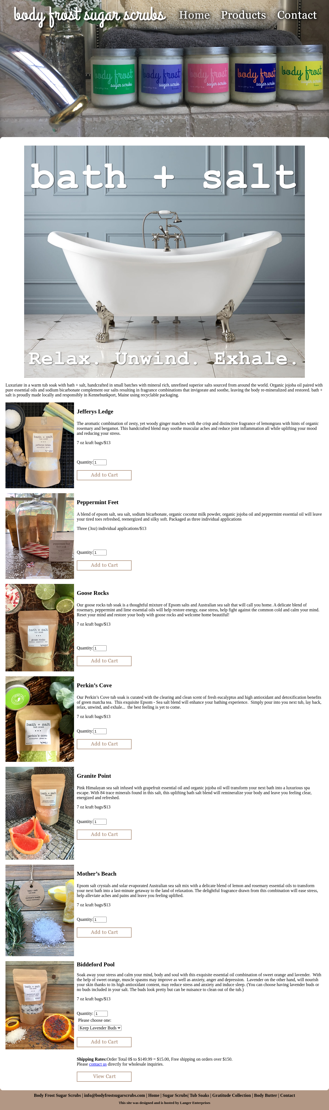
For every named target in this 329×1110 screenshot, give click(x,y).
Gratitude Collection (231, 1095)
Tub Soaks (199, 1095)
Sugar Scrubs (175, 1095)
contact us (98, 1064)
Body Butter (265, 1095)
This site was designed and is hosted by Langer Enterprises (164, 1103)
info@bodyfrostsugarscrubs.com (114, 1095)
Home (154, 1095)
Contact (287, 1095)
